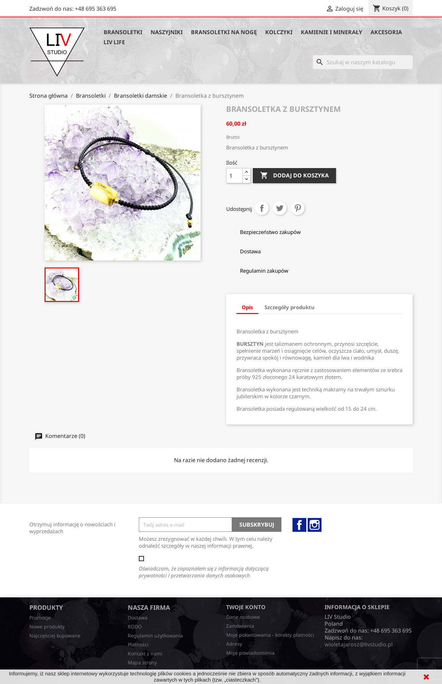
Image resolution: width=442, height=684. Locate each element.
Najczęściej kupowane (54, 635)
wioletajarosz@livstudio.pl (359, 644)
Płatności (138, 644)
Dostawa (137, 617)
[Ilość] (234, 175)
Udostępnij (262, 208)
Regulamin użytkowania (155, 635)
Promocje (40, 617)
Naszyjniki (167, 32)
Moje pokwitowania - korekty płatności (270, 635)
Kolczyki (278, 32)
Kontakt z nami (145, 653)
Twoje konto (246, 607)
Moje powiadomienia (250, 652)
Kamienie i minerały (331, 32)
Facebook (299, 525)
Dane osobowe (243, 617)
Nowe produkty (47, 626)
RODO (135, 626)
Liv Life (114, 42)
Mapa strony (142, 662)
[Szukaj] (363, 62)
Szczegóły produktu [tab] (290, 307)
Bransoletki (123, 32)
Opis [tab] (247, 307)
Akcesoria (386, 32)
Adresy (234, 644)
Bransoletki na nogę (224, 32)
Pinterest (298, 208)
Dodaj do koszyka (294, 175)
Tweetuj (280, 208)
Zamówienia (240, 626)
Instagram (314, 525)
